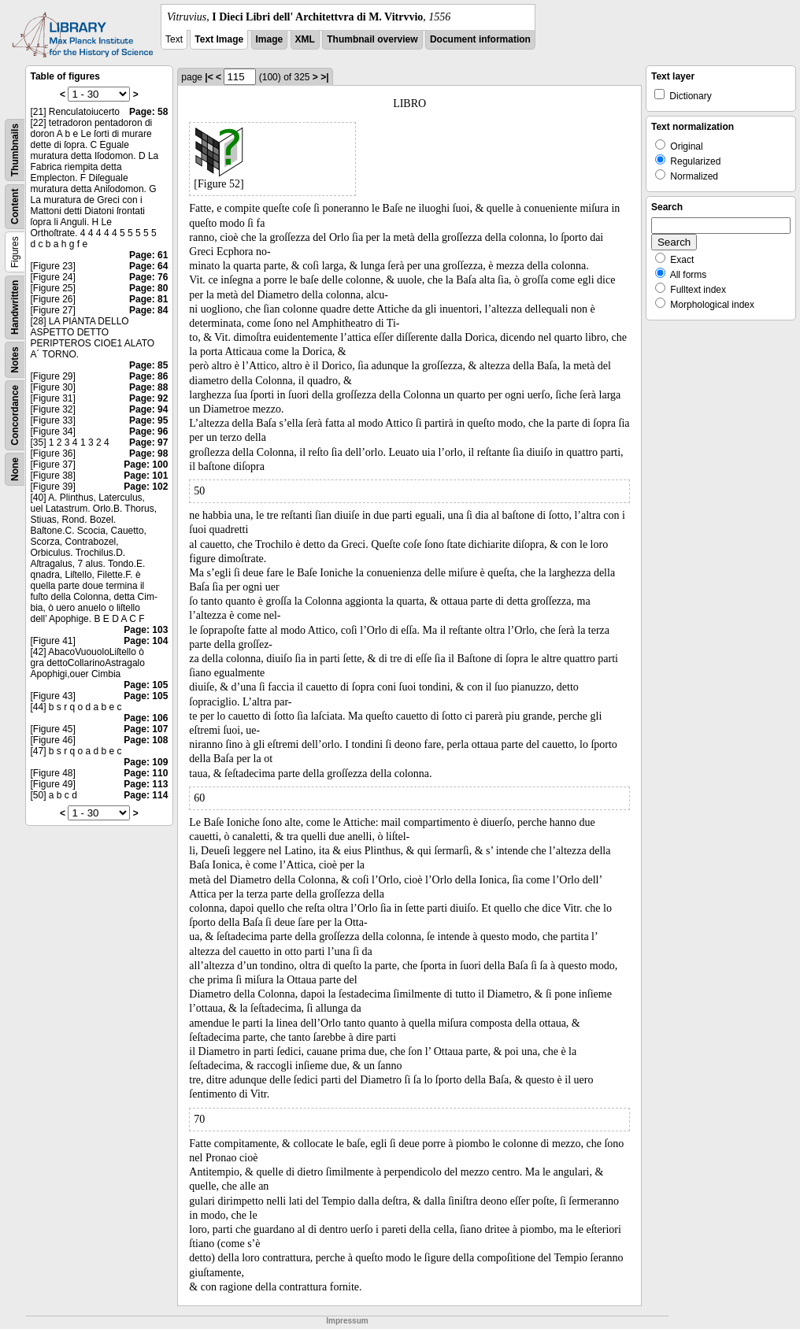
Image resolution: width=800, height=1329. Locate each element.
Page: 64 (148, 266)
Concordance (14, 415)
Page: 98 (148, 453)
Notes (14, 359)
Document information (480, 39)
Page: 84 (148, 310)
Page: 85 (148, 365)
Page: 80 (148, 288)
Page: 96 (148, 431)
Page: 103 (146, 629)
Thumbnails (14, 150)
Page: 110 (146, 773)
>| (324, 77)
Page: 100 (146, 464)
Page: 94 (148, 409)
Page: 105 (146, 684)
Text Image (218, 39)
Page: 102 (146, 486)
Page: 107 (146, 729)
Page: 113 (146, 784)
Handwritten (14, 307)
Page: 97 (148, 442)
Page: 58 (148, 111)
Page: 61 (148, 255)
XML (305, 39)
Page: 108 (146, 740)
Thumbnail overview (372, 39)
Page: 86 (148, 376)
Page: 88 (148, 387)
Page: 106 (146, 718)
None (14, 469)
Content (14, 206)
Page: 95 (148, 420)
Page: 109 (146, 762)
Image (269, 39)
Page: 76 (148, 277)
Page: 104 (146, 640)
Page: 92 (148, 398)
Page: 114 (146, 795)
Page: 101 (146, 475)
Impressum (347, 1320)
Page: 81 (148, 299)
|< (209, 77)
